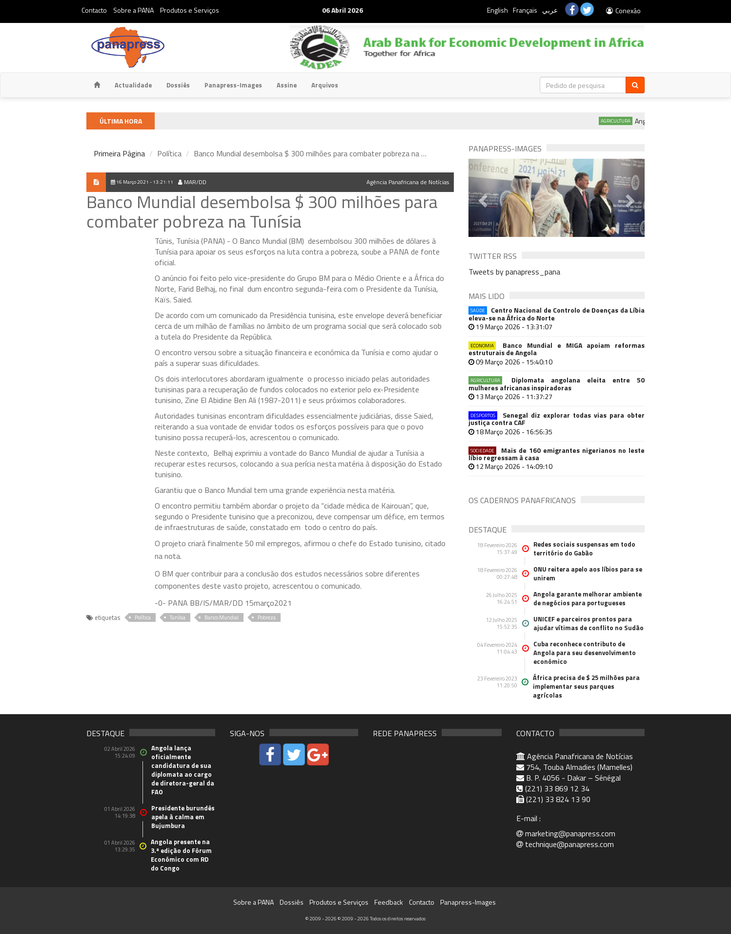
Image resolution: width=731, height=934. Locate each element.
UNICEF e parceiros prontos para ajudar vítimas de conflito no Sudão (588, 623)
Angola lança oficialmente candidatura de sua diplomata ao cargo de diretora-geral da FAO (182, 769)
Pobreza (267, 617)
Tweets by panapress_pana (514, 271)
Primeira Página (119, 153)
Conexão (623, 10)
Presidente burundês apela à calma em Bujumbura (183, 817)
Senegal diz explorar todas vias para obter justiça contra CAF (556, 418)
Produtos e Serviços (189, 10)
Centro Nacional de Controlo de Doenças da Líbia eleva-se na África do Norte (556, 313)
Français (525, 10)
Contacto (94, 10)
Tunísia (177, 617)
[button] (481, 198)
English (497, 10)
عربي (550, 10)
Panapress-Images (233, 85)
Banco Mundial (221, 617)
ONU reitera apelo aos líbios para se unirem (587, 573)
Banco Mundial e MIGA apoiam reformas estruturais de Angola (556, 349)
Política (143, 617)
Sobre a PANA (133, 10)
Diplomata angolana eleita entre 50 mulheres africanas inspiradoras (556, 383)
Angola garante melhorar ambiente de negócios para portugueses (587, 598)
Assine (287, 85)
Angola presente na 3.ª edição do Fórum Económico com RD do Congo (181, 854)
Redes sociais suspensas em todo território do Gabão (584, 548)
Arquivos (324, 85)
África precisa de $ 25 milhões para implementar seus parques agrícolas (586, 686)
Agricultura (622, 121)
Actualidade (133, 85)
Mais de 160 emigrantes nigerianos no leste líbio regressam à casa (556, 454)
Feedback (388, 902)
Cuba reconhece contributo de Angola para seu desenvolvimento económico (584, 652)
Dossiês (178, 85)
